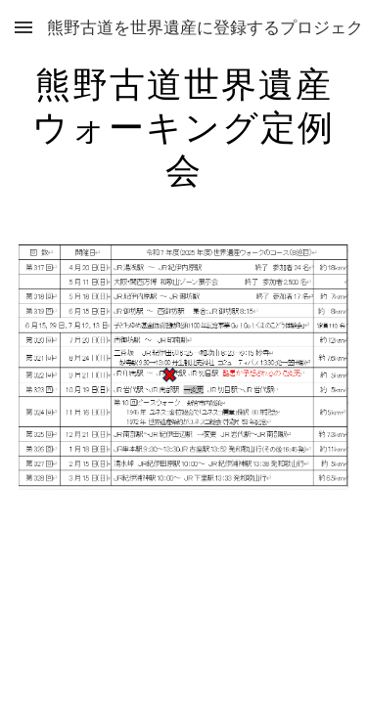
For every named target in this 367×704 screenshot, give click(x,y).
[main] (184, 125)
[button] (23, 27)
